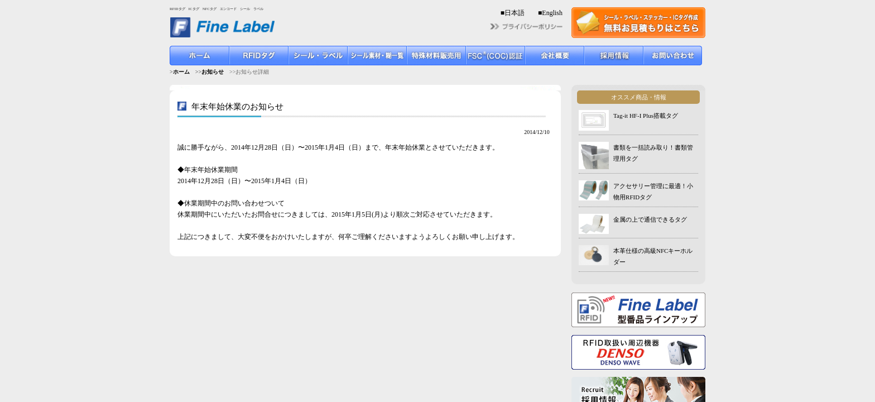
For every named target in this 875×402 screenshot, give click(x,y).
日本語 (514, 13)
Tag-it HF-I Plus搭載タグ (645, 115)
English (552, 13)
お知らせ (212, 72)
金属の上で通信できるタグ (650, 219)
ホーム (181, 72)
